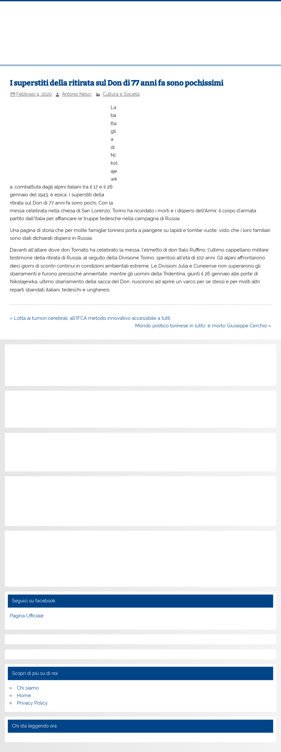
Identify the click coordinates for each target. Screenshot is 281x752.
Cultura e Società (121, 94)
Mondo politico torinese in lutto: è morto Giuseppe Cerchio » (203, 326)
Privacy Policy (32, 703)
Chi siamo (28, 688)
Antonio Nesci (76, 94)
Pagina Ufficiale (27, 616)
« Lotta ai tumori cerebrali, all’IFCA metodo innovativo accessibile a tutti (90, 318)
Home (24, 695)
